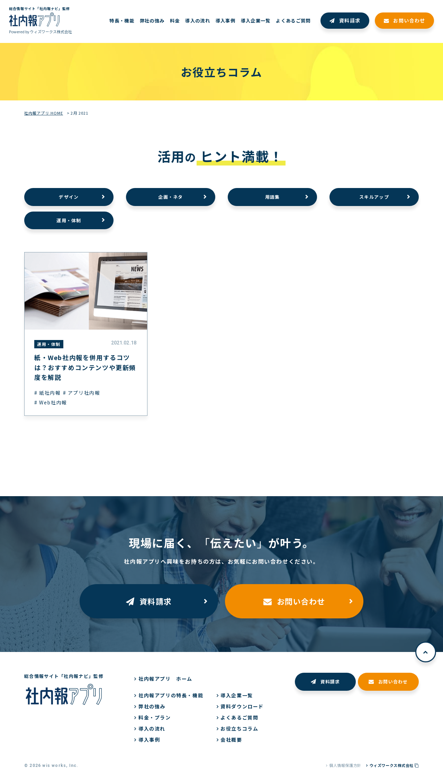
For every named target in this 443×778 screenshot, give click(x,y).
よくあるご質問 (239, 717)
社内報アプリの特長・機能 (170, 695)
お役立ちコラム (239, 728)
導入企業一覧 (236, 695)
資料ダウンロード (242, 706)
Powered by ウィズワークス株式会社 (40, 31)
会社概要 (231, 739)
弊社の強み (151, 706)
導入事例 (149, 739)
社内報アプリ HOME (43, 113)
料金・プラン (154, 717)
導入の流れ (151, 728)
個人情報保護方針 (345, 765)
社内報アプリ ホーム (165, 678)
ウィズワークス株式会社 (394, 765)
